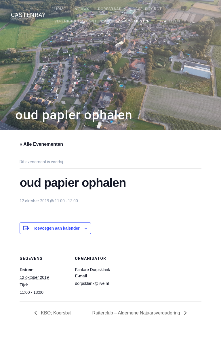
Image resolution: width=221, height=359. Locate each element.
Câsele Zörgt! (148, 9)
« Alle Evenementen (41, 144)
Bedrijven (169, 21)
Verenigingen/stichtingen (82, 21)
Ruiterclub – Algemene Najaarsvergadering (137, 312)
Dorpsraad (110, 9)
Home (60, 9)
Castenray (28, 15)
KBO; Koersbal (55, 312)
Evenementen (135, 21)
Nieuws (82, 9)
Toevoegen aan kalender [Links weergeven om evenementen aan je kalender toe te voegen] (56, 228)
